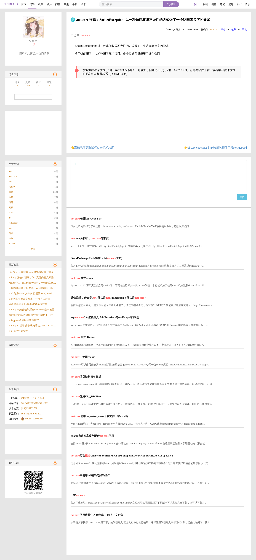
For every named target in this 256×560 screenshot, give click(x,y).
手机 (74, 4)
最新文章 (14, 264)
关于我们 (14, 389)
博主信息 (14, 74)
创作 (239, 4)
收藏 (205, 4)
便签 (213, 4)
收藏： (234, 29)
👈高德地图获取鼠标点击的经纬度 (92, 147)
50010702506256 (34, 418)
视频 (40, 4)
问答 (57, 4)
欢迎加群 (14, 463)
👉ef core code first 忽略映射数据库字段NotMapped (215, 147)
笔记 (222, 4)
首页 (23, 4)
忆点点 (33, 40)
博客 (32, 4)
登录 (247, 4)
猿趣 (66, 4)
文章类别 (14, 164)
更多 (33, 249)
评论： (224, 29)
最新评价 (14, 345)
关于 (83, 4)
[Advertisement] (33, 133)
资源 (49, 4)
